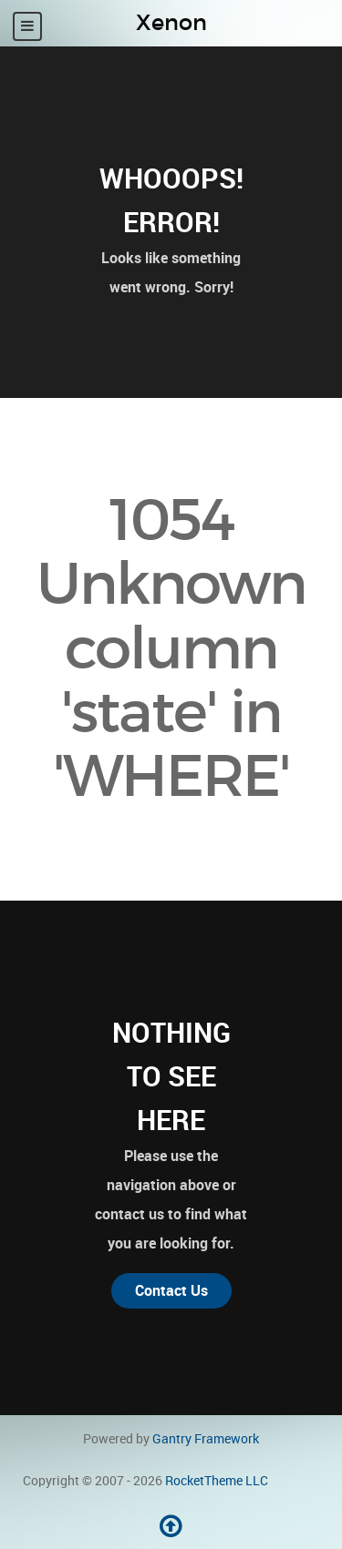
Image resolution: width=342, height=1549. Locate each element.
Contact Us (171, 1290)
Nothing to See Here (171, 1076)
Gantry (205, 1439)
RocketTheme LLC (216, 1481)
